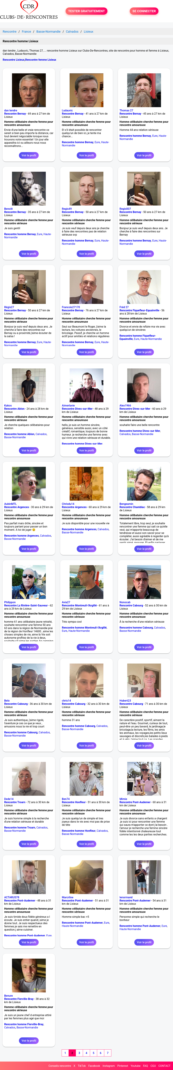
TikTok (82, 1065)
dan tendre (10, 110)
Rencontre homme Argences (21, 535)
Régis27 (9, 307)
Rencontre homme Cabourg (136, 627)
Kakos (8, 405)
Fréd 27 (124, 307)
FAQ (145, 1065)
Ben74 (66, 799)
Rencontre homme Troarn (19, 827)
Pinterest (122, 1065)
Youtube (136, 1065)
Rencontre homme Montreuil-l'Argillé (84, 627)
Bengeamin (126, 504)
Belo (7, 700)
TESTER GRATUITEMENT (86, 11)
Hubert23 (125, 700)
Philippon (10, 602)
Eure (97, 142)
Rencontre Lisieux (13, 59)
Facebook (94, 1065)
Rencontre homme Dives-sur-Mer (82, 443)
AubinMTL (10, 504)
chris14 (66, 700)
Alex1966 (125, 405)
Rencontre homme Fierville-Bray (23, 1024)
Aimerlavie (68, 405)
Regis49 (67, 208)
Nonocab (125, 602)
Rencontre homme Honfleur (78, 830)
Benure (8, 995)
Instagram (109, 1065)
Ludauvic (67, 110)
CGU (153, 1065)
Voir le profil (28, 155)
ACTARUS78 (11, 897)
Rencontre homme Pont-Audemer (24, 935)
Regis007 (125, 208)
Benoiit (8, 208)
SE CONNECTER (144, 11)
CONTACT (164, 1065)
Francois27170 (71, 307)
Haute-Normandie (151, 339)
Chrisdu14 (68, 504)
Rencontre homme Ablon (19, 434)
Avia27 (66, 602)
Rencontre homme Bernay (77, 142)
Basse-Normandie (15, 437)
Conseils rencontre (59, 1065)
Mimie (123, 799)
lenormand (126, 897)
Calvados (41, 434)
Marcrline (67, 897)
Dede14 (9, 799)
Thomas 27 (126, 110)
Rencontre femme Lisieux (40, 59)
